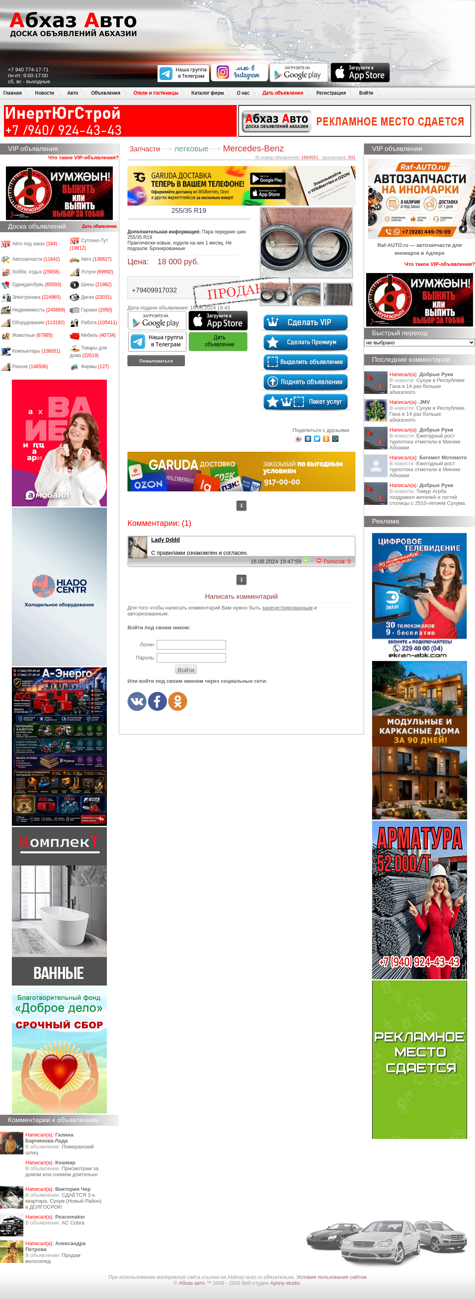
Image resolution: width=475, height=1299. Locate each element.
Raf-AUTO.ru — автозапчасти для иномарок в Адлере (421, 245)
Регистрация (331, 93)
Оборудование (38, 322)
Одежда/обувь (36, 284)
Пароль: (145, 658)
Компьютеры (36, 351)
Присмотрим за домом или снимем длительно (61, 1171)
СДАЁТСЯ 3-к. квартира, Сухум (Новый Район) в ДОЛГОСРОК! (63, 1201)
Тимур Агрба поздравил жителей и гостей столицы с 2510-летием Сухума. (428, 497)
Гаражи (96, 310)
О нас (243, 93)
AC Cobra (73, 1223)
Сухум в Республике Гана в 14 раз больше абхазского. (427, 386)
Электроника (36, 297)
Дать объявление (282, 93)
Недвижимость (38, 310)
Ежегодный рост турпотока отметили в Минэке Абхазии (425, 442)
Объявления (105, 93)
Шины (96, 284)
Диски (96, 297)
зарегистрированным (287, 608)
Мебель (98, 335)
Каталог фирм (207, 93)
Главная (12, 93)
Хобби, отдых (36, 272)
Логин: (147, 645)
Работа (99, 322)
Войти (366, 93)
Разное (30, 366)
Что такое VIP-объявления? (83, 157)
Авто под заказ (34, 243)
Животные (32, 335)
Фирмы (95, 366)
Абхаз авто (192, 1283)
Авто (72, 93)
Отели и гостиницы (155, 93)
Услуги (97, 272)
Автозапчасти (36, 259)
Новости (44, 93)
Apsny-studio (285, 1283)
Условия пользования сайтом (331, 1277)
